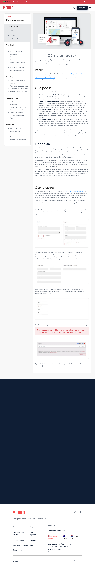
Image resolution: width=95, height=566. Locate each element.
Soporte (33, 540)
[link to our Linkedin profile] (81, 515)
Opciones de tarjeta (20, 545)
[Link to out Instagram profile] (75, 515)
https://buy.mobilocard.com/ (75, 191)
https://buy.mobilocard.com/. (76, 74)
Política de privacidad (62, 560)
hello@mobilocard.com (56, 530)
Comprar (82, 8)
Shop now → (88, 2)
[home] (8, 7)
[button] (90, 8)
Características (18, 540)
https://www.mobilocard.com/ (45, 78)
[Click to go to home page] (30, 512)
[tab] (55, 537)
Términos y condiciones (75, 560)
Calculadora (17, 550)
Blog (31, 545)
